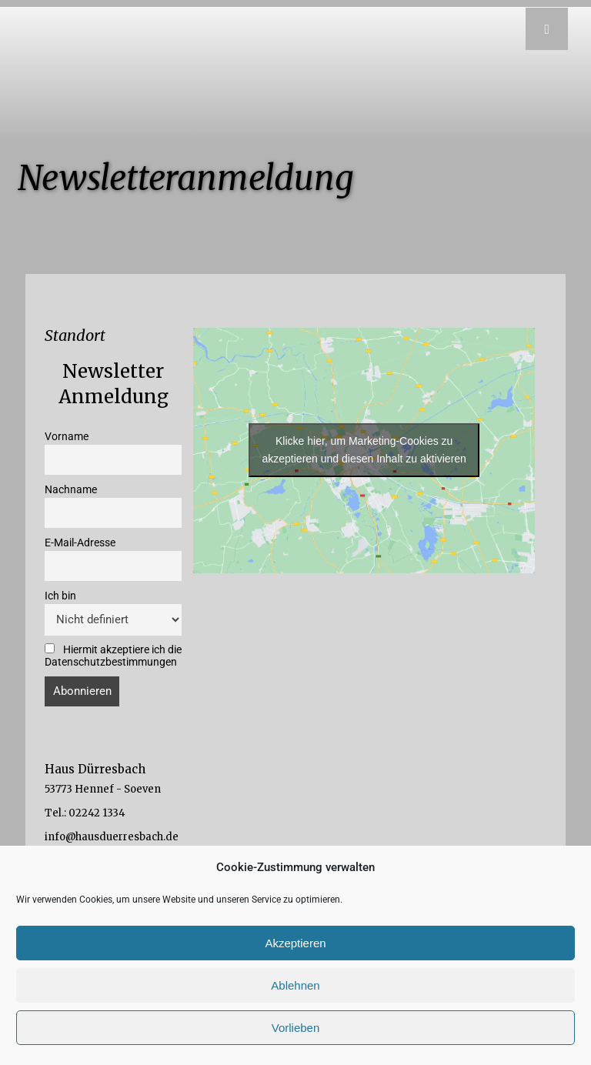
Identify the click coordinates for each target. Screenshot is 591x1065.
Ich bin (60, 595)
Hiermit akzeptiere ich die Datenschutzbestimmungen (113, 655)
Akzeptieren (295, 943)
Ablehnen (295, 985)
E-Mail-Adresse (80, 542)
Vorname (66, 436)
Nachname (71, 489)
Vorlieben (296, 1027)
